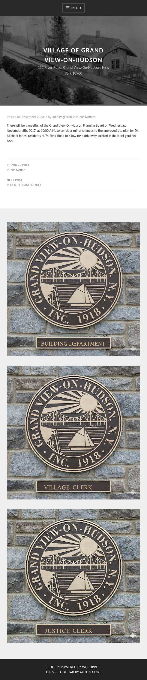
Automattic (90, 672)
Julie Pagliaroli (62, 117)
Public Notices (85, 117)
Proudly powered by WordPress (73, 667)
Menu (76, 8)
